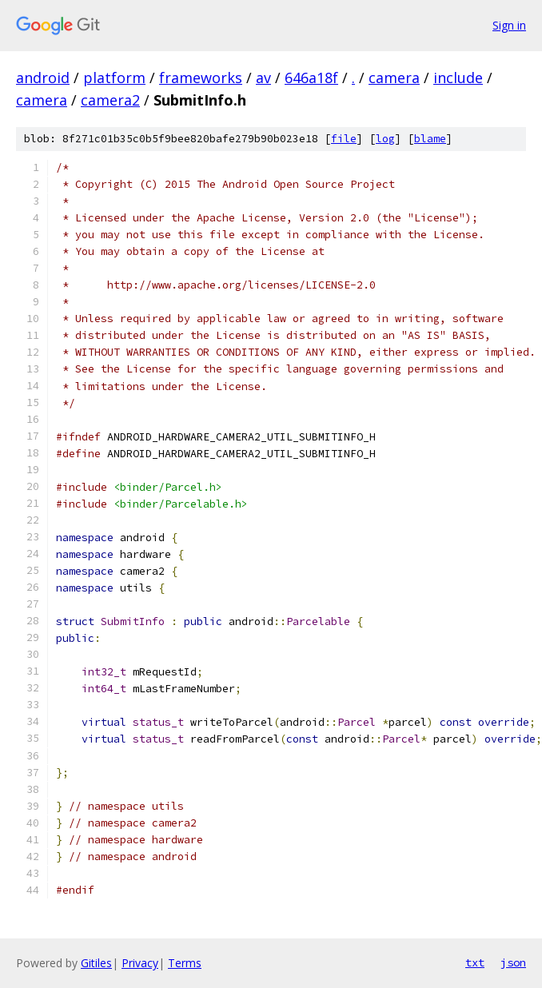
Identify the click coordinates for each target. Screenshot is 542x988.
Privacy (140, 962)
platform (114, 77)
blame (430, 138)
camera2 (110, 100)
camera (394, 77)
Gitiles (96, 962)
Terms (184, 962)
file (344, 138)
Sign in (509, 25)
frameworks (200, 77)
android (43, 77)
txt (474, 962)
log (385, 138)
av (263, 77)
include (458, 77)
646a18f (311, 77)
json (513, 962)
